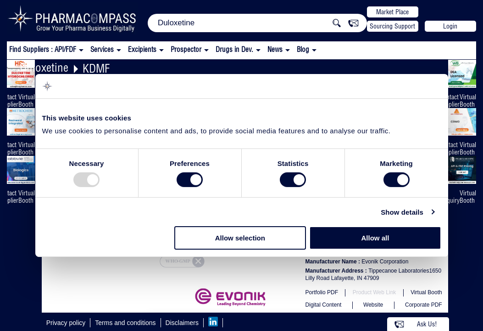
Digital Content (323, 305)
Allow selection (240, 238)
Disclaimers (182, 322)
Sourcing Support (392, 26)
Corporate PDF (423, 305)
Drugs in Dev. (234, 49)
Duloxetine (44, 67)
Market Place (392, 12)
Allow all (375, 238)
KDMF (96, 68)
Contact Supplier (449, 100)
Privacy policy (66, 322)
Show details (402, 212)
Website (373, 305)
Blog (303, 49)
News (275, 49)
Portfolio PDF (321, 292)
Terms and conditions (125, 322)
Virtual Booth (26, 100)
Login (450, 26)
